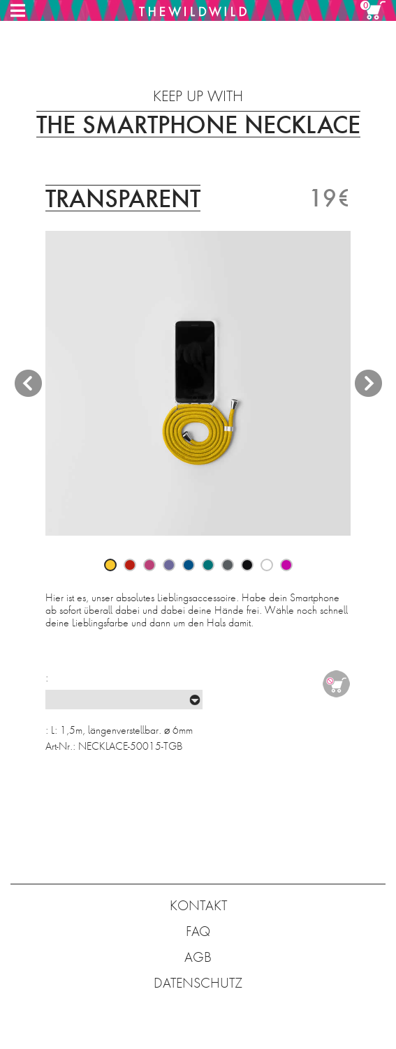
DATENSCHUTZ (198, 983)
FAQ (198, 931)
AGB (198, 957)
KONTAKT (198, 906)
